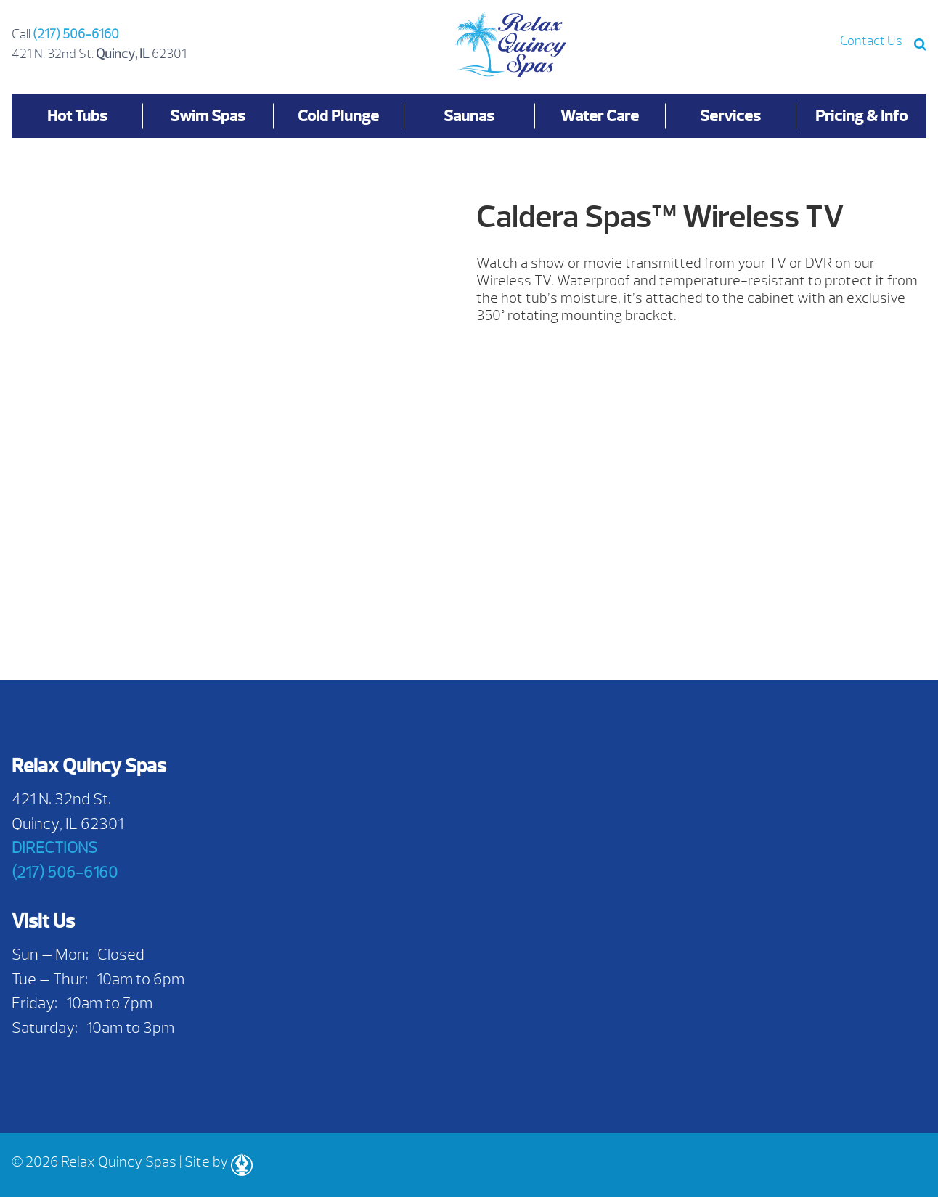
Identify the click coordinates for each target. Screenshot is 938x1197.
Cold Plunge (338, 115)
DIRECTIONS (54, 847)
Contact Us (871, 41)
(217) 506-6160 (76, 34)
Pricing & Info (861, 115)
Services (730, 115)
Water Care (599, 115)
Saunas (469, 115)
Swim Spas (207, 115)
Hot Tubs (77, 115)
